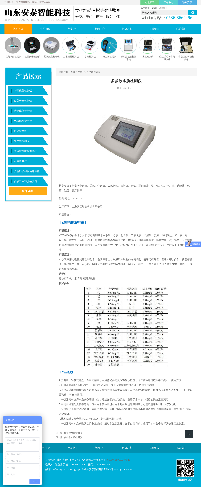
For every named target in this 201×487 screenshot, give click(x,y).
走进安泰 (150, 2)
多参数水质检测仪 (73, 433)
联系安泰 (187, 2)
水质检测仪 (94, 72)
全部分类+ (28, 191)
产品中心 (168, 2)
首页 (73, 72)
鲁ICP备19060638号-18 (118, 459)
